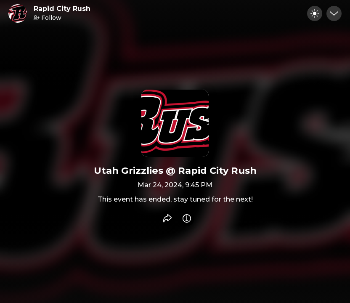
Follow (47, 17)
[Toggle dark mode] (314, 13)
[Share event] (167, 218)
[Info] (186, 218)
